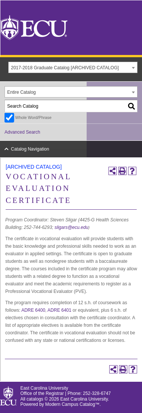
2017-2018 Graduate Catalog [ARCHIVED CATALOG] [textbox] (65, 67)
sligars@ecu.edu (72, 227)
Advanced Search (22, 132)
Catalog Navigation (30, 149)
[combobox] (72, 67)
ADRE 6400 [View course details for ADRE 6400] (33, 310)
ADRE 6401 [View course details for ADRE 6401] (59, 310)
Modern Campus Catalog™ (72, 404)
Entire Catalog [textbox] (21, 92)
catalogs (35, 399)
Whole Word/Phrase (33, 117)
